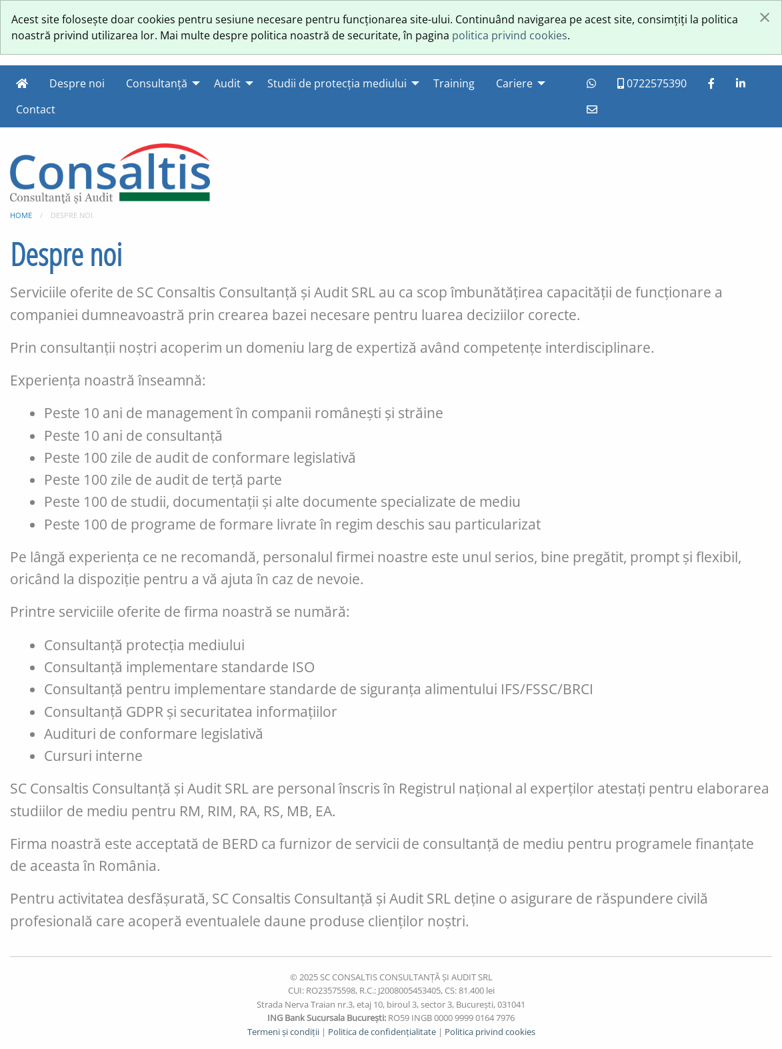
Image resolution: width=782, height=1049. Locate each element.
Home (21, 215)
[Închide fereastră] (765, 16)
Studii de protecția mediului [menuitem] (337, 83)
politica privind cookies (509, 35)
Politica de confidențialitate (382, 1032)
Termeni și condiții (283, 1032)
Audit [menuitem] (227, 83)
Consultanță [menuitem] (156, 83)
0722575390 (652, 83)
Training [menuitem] (454, 83)
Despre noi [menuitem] (77, 83)
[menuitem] (22, 83)
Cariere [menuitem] (514, 83)
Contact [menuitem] (35, 109)
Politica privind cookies (490, 1032)
